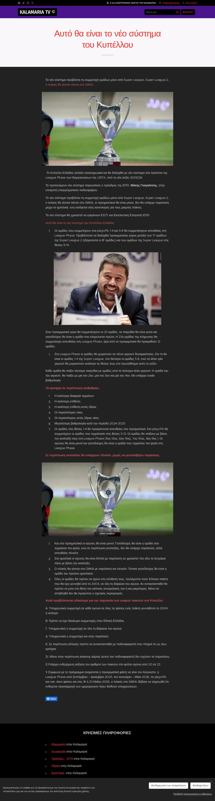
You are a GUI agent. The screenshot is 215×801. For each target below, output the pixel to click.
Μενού (188, 12)
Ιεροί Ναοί (57, 773)
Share (51, 699)
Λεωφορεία (58, 751)
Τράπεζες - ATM (62, 759)
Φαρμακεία (58, 744)
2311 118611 (191, 3)
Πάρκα (55, 766)
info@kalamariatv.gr (170, 3)
